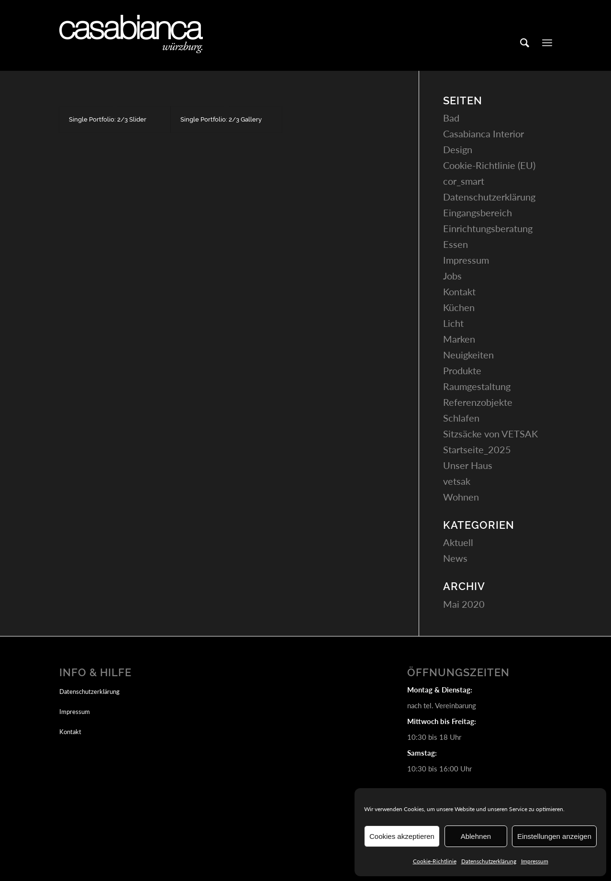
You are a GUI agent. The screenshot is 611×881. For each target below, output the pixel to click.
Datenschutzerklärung (488, 861)
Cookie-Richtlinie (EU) (489, 165)
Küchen (459, 307)
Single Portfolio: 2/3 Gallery (221, 119)
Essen (455, 244)
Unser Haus (467, 465)
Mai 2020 (464, 604)
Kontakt (459, 291)
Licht (453, 323)
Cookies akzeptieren (401, 836)
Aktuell (458, 542)
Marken (459, 339)
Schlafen (461, 418)
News (455, 558)
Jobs (452, 275)
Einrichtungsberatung (488, 228)
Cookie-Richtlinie (434, 861)
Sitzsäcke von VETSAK (490, 433)
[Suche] (524, 42)
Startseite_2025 (477, 449)
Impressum (534, 861)
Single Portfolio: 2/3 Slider (107, 119)
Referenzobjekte (477, 402)
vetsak (456, 481)
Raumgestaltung (477, 386)
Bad (451, 117)
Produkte (462, 370)
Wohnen (461, 496)
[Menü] (547, 42)
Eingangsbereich (477, 212)
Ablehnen (476, 836)
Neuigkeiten (468, 354)
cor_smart (463, 181)
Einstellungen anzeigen (554, 836)
